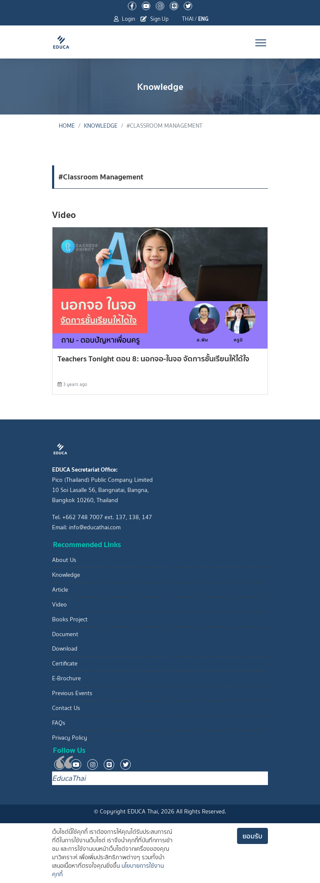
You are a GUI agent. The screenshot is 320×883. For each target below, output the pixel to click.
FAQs (58, 722)
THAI (187, 19)
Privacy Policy (69, 737)
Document (65, 634)
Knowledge (101, 125)
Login (124, 19)
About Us (64, 560)
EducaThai (69, 778)
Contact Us (66, 708)
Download (64, 648)
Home (67, 125)
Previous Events (72, 693)
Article (60, 589)
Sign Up (154, 19)
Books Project (70, 619)
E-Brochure (66, 678)
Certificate (64, 663)
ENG (203, 18)
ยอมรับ (252, 835)
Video (59, 604)
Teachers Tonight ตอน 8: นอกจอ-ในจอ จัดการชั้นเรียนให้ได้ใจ (153, 358)
